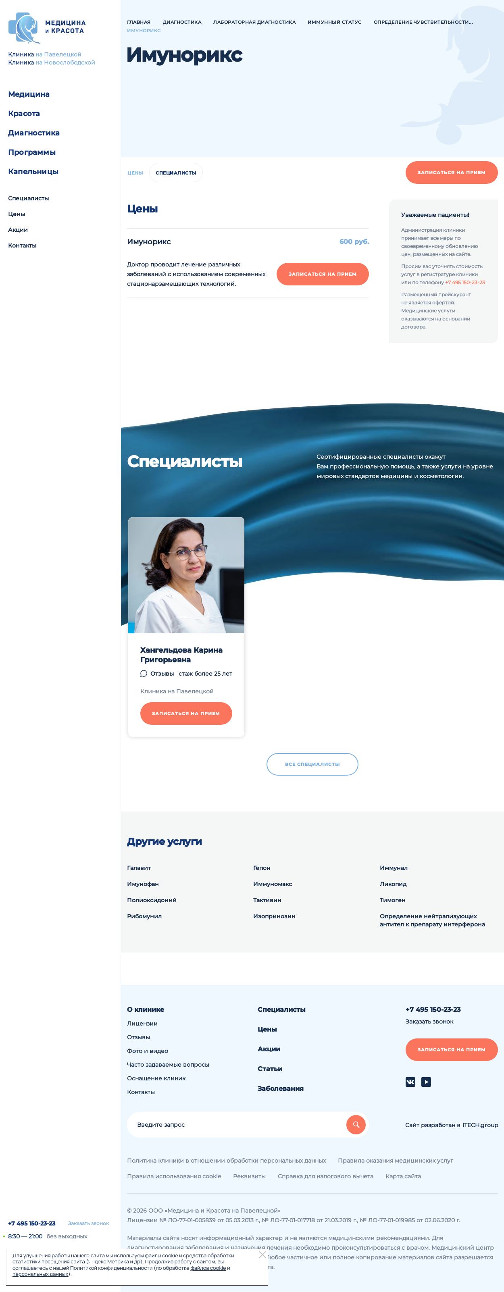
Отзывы (162, 673)
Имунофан (143, 884)
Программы (32, 152)
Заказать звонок (88, 1223)
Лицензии (142, 1023)
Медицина (29, 94)
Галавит (139, 868)
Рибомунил (144, 916)
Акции (18, 230)
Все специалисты (312, 764)
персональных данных (40, 1273)
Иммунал (394, 868)
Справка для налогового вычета (325, 1176)
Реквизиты (249, 1176)
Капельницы (33, 171)
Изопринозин (274, 916)
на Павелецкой (58, 54)
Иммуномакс (272, 884)
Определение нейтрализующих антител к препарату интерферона (432, 920)
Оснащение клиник (156, 1078)
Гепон (262, 868)
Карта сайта (403, 1176)
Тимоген (393, 900)
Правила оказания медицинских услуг (395, 1160)
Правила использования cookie (174, 1176)
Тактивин (267, 900)
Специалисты (28, 198)
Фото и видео (147, 1051)
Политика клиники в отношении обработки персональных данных (226, 1160)
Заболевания (281, 1088)
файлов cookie (208, 1267)
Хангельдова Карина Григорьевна (181, 655)
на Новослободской (65, 62)
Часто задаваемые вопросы (168, 1064)
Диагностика (34, 133)
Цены (16, 214)
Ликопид (393, 884)
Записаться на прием (452, 172)
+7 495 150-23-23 (31, 1223)
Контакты (22, 245)
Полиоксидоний (152, 900)
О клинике (145, 1009)
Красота (24, 113)
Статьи (270, 1069)
